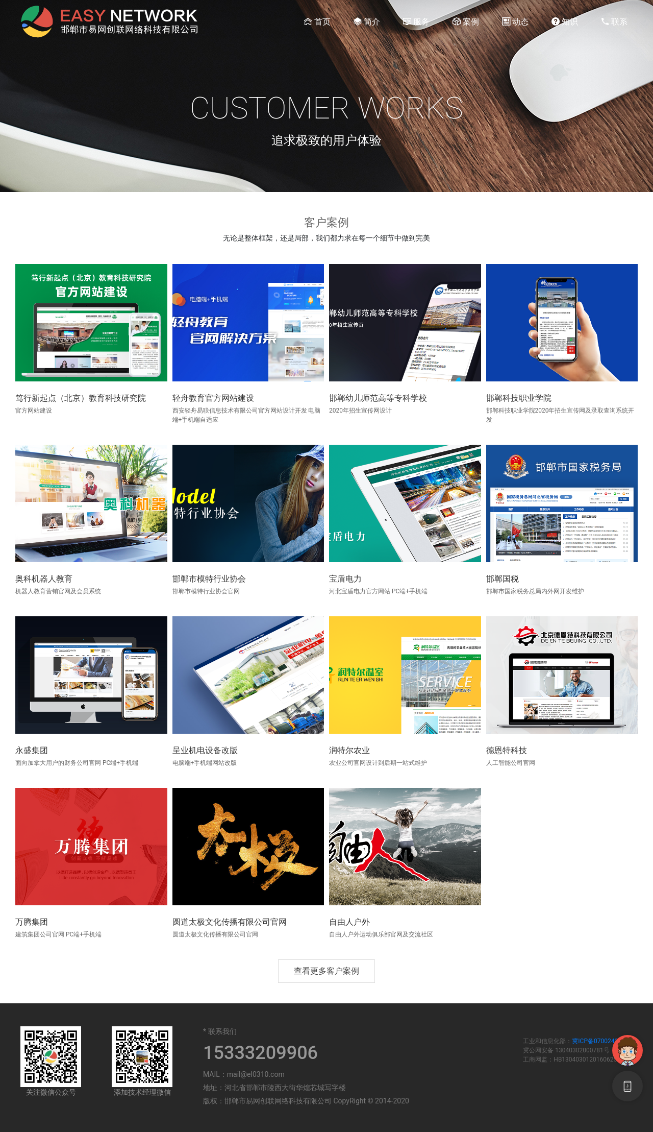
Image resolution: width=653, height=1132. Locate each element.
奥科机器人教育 (43, 579)
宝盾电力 (345, 579)
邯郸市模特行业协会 (209, 579)
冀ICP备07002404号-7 (602, 1041)
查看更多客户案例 (326, 971)
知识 (564, 21)
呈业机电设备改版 (205, 750)
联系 (614, 21)
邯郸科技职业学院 (518, 398)
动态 (515, 21)
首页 (317, 21)
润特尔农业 (349, 750)
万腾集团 (31, 922)
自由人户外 (349, 922)
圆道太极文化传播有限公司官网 (229, 922)
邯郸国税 (502, 579)
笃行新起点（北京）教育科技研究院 (80, 398)
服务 (416, 21)
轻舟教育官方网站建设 (213, 398)
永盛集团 (31, 750)
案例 (466, 21)
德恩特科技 (506, 750)
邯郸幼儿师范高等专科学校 (378, 398)
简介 (367, 21)
